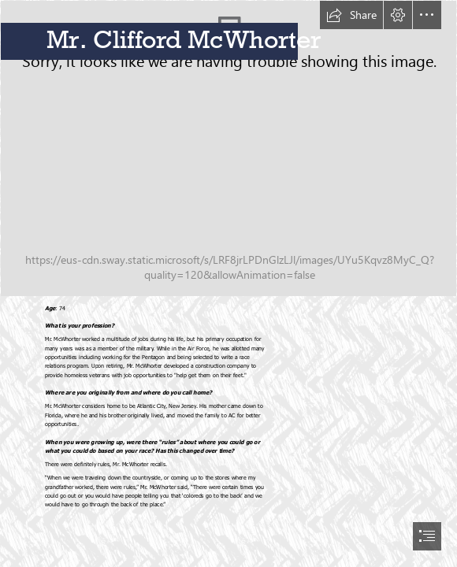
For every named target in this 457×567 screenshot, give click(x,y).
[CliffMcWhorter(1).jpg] (228, 148)
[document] (228, 283)
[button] (351, 15)
